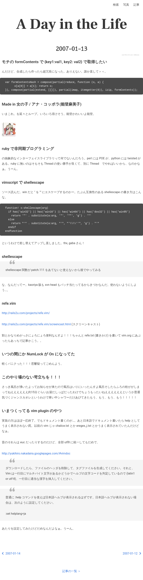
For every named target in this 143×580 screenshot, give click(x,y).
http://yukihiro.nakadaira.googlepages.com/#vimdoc (36, 453)
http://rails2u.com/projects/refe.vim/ (26, 313)
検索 (116, 4)
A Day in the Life (71, 24)
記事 (136, 4)
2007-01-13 (71, 49)
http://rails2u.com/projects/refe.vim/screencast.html (36, 324)
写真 (126, 4)
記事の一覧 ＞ (71, 571)
